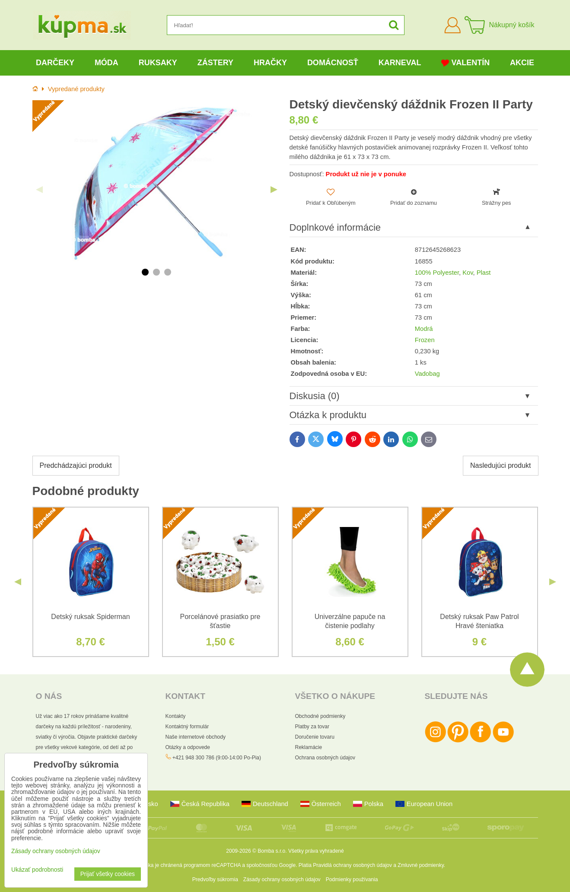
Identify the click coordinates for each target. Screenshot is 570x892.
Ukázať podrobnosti (37, 870)
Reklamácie (308, 747)
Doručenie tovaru (314, 737)
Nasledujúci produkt (500, 465)
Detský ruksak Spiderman (90, 616)
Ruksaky (158, 62)
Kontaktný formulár (187, 727)
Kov (467, 272)
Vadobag (427, 373)
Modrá (424, 328)
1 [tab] (145, 272)
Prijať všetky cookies (107, 874)
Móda (106, 62)
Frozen (425, 339)
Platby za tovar (312, 727)
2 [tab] (156, 272)
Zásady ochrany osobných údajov (282, 879)
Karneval (400, 62)
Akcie (522, 62)
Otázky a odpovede (188, 747)
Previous (39, 190)
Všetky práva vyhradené (316, 851)
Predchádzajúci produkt (76, 465)
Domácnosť (332, 62)
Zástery (215, 62)
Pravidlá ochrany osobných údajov (352, 865)
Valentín (465, 63)
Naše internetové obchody (196, 737)
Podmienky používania (352, 879)
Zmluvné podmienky (421, 865)
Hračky (270, 62)
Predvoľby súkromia (215, 879)
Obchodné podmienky (320, 716)
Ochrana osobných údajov (325, 758)
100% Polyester (437, 272)
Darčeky (55, 62)
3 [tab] (167, 272)
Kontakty (176, 716)
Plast (484, 272)
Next (274, 190)
